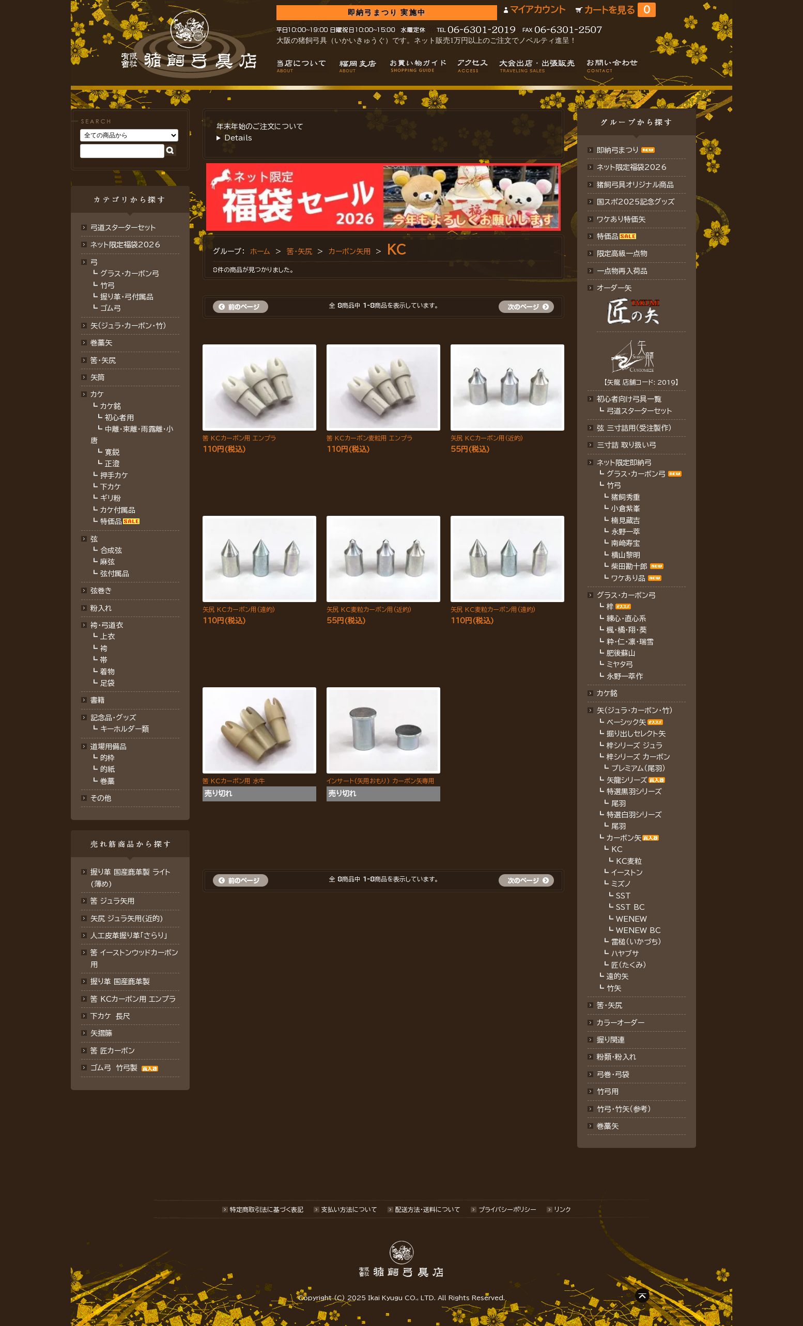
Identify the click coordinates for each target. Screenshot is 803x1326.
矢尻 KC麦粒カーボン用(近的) (369, 609)
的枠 (107, 758)
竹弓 (107, 285)
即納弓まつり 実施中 (387, 13)
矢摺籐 (101, 1033)
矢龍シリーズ (627, 780)
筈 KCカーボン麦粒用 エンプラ (369, 438)
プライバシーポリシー (507, 1209)
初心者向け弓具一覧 (629, 399)
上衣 (107, 636)
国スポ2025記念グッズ (636, 202)
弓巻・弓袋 (613, 1074)
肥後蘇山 (621, 653)
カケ (97, 394)
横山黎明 (625, 555)
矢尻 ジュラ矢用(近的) (126, 918)
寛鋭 (112, 452)
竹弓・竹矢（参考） (624, 1109)
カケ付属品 (117, 510)
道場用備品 (108, 746)
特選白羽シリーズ (634, 814)
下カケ (110, 487)
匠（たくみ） (628, 965)
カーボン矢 (624, 838)
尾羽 (618, 803)
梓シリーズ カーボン (638, 757)
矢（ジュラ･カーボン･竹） (128, 325)
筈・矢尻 (299, 251)
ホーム (260, 251)
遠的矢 (617, 976)
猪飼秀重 (625, 497)
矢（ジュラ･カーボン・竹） (635, 710)
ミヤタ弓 (620, 664)
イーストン (627, 872)
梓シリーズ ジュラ (634, 745)
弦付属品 (114, 573)
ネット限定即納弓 (624, 462)
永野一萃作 (625, 676)
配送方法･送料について (427, 1209)
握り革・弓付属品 (126, 297)
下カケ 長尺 (110, 1016)
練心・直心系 (626, 618)
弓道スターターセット (123, 227)
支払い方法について (349, 1209)
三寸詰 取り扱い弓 (626, 445)
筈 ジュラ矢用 (112, 901)
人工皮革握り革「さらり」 (128, 935)
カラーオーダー (620, 1023)
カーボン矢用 (349, 251)
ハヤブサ (625, 953)
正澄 (112, 463)
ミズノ (621, 884)
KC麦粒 (629, 861)
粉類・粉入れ (617, 1057)
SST (623, 895)
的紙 (107, 769)
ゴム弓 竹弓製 (125, 1067)
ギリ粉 (110, 498)
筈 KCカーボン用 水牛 (234, 781)
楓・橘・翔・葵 (626, 630)
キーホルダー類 (124, 729)
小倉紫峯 (625, 508)
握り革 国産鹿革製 (120, 981)
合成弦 (111, 550)
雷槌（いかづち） (636, 941)
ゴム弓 (110, 308)
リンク (562, 1209)
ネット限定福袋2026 (125, 244)
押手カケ (114, 475)
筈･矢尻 (103, 360)
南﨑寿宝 (625, 543)
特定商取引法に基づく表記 (266, 1209)
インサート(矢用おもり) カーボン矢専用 (381, 781)
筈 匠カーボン (112, 1050)
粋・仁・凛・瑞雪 (630, 641)
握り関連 (611, 1040)
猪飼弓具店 (188, 44)
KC (396, 249)
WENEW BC (638, 930)
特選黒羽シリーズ (634, 791)
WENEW (631, 919)
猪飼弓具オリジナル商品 (635, 184)
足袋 (107, 683)
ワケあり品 (628, 578)
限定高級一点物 (622, 253)
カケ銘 (110, 406)
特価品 (111, 521)
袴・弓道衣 (106, 625)
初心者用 (119, 417)
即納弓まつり (618, 150)
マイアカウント (537, 9)
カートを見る (620, 10)
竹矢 (614, 988)
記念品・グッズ (113, 717)
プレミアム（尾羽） (638, 768)
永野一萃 (625, 531)
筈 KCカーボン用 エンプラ (133, 999)
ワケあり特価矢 (621, 219)
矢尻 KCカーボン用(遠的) (239, 609)
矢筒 (97, 377)
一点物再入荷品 (622, 271)
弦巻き (101, 590)
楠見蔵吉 (625, 520)
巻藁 (107, 781)
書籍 (97, 700)
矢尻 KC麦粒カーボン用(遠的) (493, 609)
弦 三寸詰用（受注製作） (634, 428)
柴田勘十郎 (629, 566)
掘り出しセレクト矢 (636, 733)
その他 (101, 798)
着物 (107, 671)
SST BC (630, 907)
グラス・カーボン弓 (129, 273)
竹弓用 (608, 1091)
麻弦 (107, 561)
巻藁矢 (101, 342)
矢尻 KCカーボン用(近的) (487, 438)
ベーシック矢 (626, 722)
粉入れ (101, 608)
